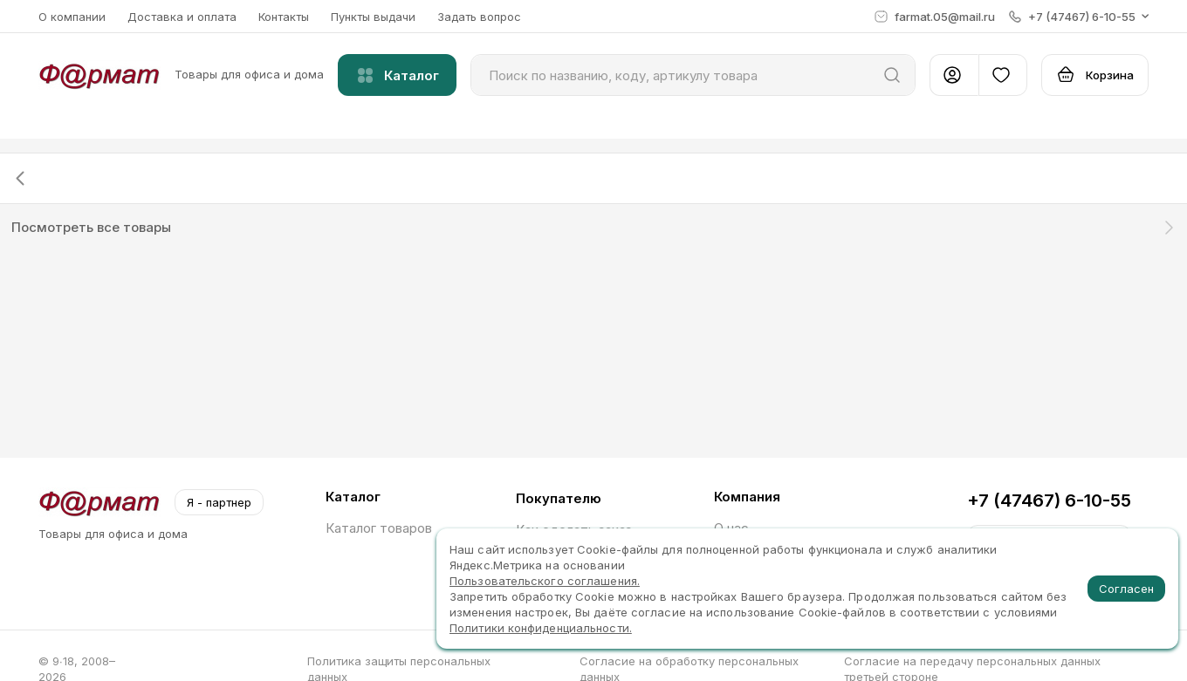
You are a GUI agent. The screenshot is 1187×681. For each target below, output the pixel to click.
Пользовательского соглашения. (544, 581)
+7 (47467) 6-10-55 (1049, 500)
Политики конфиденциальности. (540, 628)
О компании (72, 17)
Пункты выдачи (373, 17)
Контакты (283, 17)
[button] (1079, 16)
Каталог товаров (379, 528)
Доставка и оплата (182, 17)
